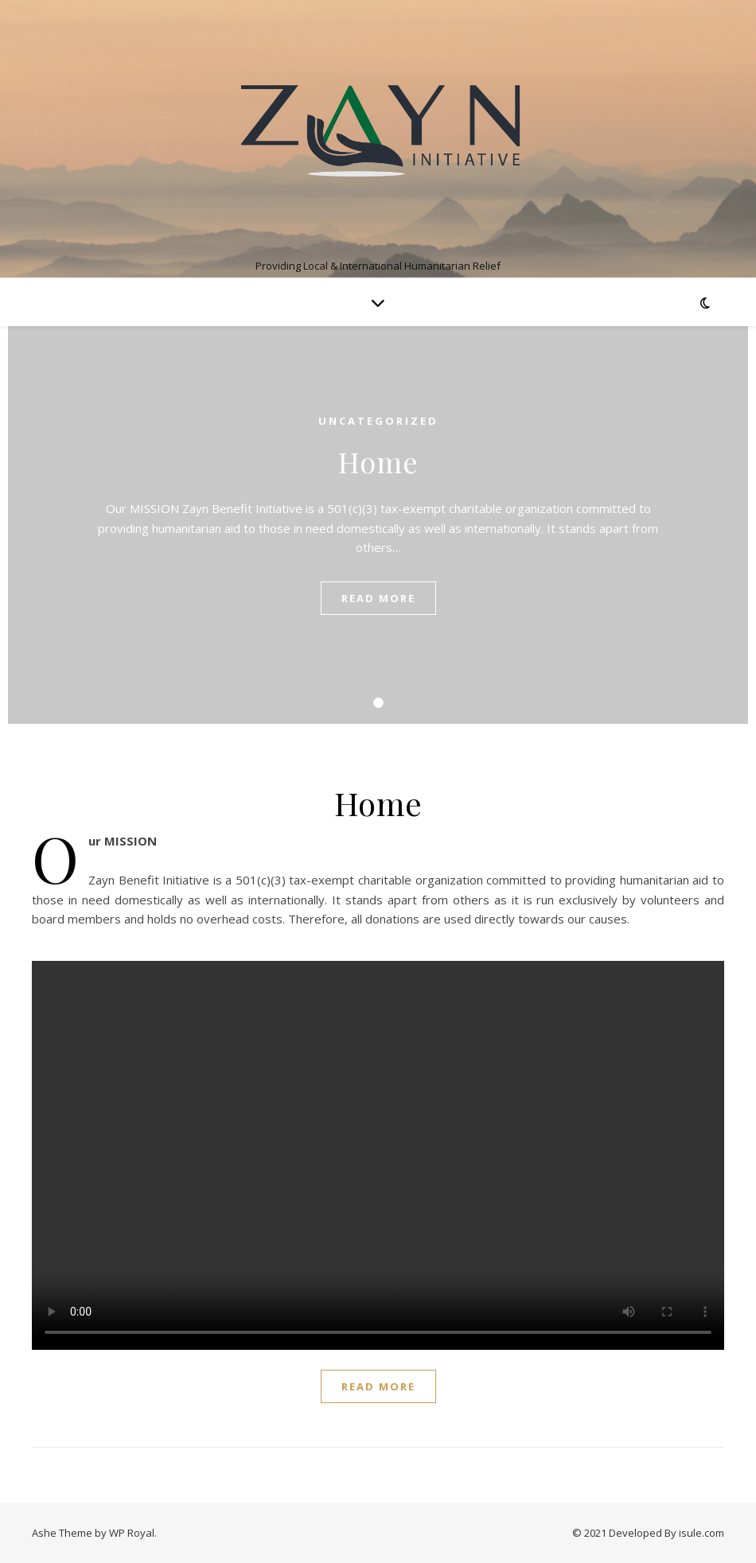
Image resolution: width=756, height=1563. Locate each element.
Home (378, 461)
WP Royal (131, 1533)
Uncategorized (378, 421)
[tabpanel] (378, 525)
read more (378, 598)
